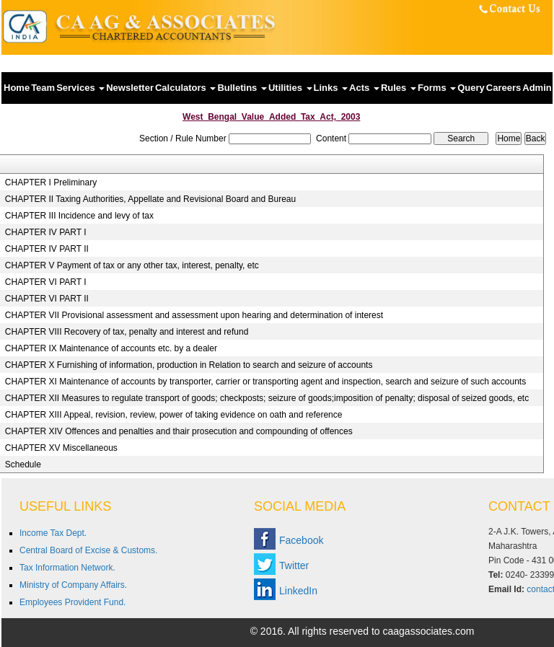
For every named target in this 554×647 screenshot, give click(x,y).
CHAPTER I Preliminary (51, 182)
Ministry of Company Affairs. (73, 585)
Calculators (185, 87)
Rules (398, 87)
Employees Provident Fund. (72, 602)
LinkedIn (298, 591)
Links (331, 87)
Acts (364, 87)
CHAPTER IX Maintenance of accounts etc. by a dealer (111, 348)
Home (17, 87)
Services (80, 87)
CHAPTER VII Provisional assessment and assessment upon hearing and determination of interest (194, 315)
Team (43, 87)
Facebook (301, 540)
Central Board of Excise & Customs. (88, 550)
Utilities (290, 87)
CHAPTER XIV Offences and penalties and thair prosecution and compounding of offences (179, 431)
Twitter (294, 565)
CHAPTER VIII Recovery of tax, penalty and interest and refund (127, 332)
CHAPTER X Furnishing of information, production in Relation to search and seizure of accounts (189, 365)
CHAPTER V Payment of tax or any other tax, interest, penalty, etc (132, 265)
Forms (437, 87)
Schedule (23, 464)
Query (471, 87)
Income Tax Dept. (53, 533)
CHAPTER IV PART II (47, 249)
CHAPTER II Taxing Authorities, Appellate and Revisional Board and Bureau (150, 199)
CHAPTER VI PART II (47, 299)
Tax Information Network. (67, 568)
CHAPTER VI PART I (46, 282)
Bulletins (242, 87)
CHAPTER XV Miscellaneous (61, 448)
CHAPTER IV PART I (46, 232)
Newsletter (130, 87)
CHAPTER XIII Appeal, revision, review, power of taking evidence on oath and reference (174, 415)
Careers (503, 87)
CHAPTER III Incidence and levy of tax (79, 216)
